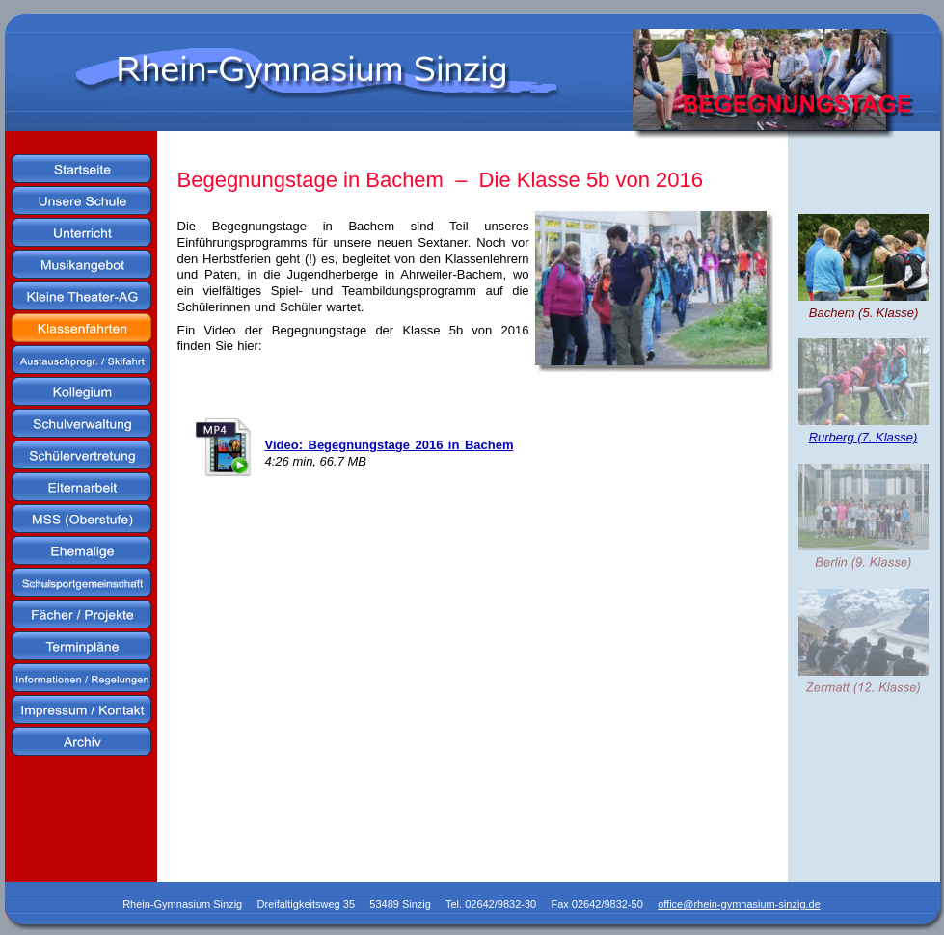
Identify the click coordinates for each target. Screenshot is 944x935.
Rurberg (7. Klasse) (863, 437)
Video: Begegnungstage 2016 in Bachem (389, 445)
